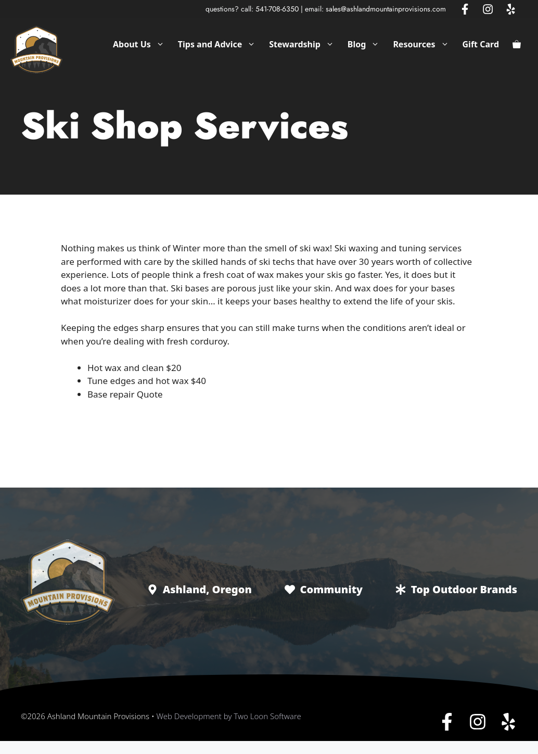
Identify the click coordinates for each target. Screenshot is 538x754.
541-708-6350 (277, 9)
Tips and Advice (220, 44)
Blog (367, 44)
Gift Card (481, 44)
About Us (142, 44)
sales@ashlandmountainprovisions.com (386, 9)
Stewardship (305, 44)
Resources (424, 44)
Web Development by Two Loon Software (229, 716)
